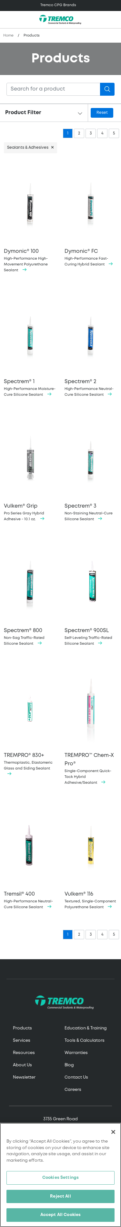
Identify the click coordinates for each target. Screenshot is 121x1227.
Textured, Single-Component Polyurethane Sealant (91, 857)
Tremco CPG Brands (58, 5)
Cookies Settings (60, 1177)
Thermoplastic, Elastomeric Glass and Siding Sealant (30, 721)
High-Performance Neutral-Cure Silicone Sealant (91, 345)
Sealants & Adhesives (27, 147)
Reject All (60, 1196)
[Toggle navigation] (60, 5)
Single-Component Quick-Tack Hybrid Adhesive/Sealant (91, 725)
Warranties (76, 1053)
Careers (73, 1090)
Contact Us (76, 1077)
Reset (102, 112)
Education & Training (86, 1028)
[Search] (53, 89)
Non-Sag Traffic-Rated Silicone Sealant (30, 594)
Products (22, 1028)
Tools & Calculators (85, 1040)
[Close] (113, 1132)
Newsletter (24, 1077)
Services (21, 1040)
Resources (24, 1053)
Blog (69, 1065)
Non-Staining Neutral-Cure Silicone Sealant (91, 469)
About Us (22, 1065)
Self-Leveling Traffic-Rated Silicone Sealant (91, 594)
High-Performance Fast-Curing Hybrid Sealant (91, 215)
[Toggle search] (112, 20)
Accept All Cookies (60, 1215)
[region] (60, 1175)
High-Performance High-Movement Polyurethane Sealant (30, 218)
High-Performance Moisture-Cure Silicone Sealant (30, 345)
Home (8, 35)
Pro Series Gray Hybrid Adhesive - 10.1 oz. (30, 469)
